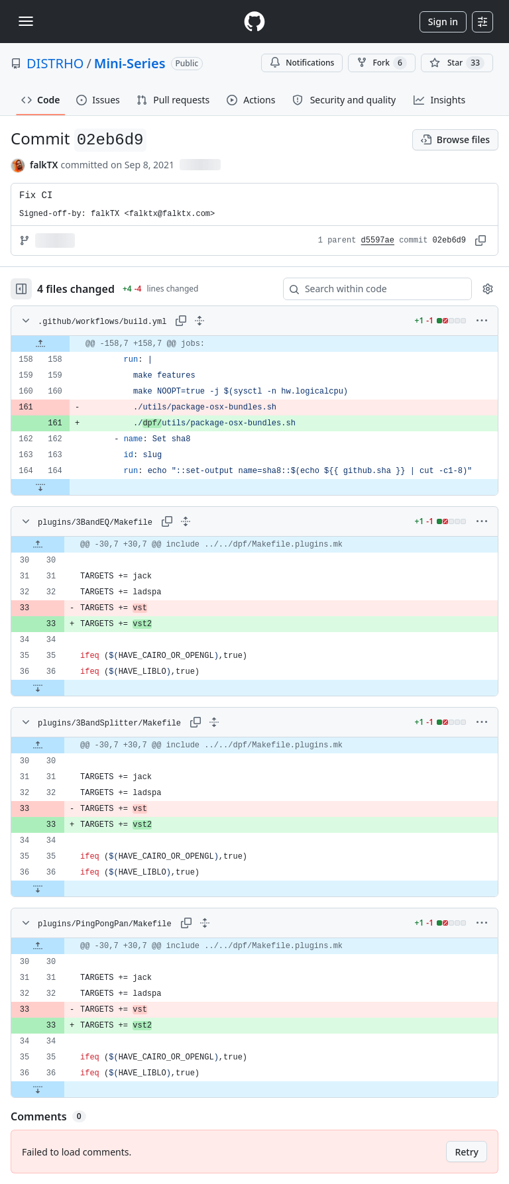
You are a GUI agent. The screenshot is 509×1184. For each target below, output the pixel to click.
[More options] (481, 320)
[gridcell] (254, 344)
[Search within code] (371, 288)
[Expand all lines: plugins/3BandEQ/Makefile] (185, 521)
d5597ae (377, 240)
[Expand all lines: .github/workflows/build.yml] (199, 320)
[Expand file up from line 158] (40, 344)
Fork (381, 63)
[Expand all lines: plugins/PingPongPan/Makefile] (205, 923)
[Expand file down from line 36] (37, 688)
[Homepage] (254, 21)
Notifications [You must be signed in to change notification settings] (302, 62)
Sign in (443, 21)
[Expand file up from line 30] (37, 545)
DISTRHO (55, 63)
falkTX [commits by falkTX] (44, 164)
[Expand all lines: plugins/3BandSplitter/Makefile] (214, 722)
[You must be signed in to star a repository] (457, 63)
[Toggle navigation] (26, 21)
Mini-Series (130, 63)
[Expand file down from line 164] (40, 487)
